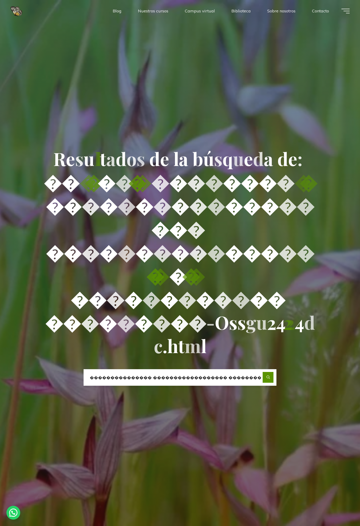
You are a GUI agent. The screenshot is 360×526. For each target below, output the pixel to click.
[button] (13, 513)
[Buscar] (268, 377)
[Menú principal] (345, 11)
